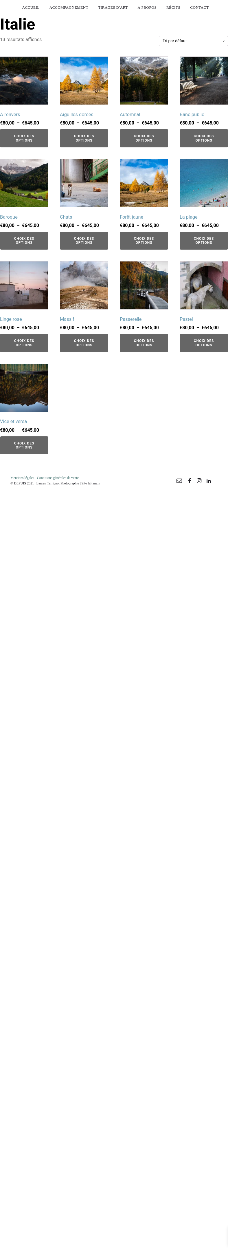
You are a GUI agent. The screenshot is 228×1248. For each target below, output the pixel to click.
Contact (199, 7)
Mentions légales (22, 478)
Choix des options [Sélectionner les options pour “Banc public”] (204, 138)
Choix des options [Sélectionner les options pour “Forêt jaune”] (144, 241)
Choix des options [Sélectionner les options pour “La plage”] (204, 241)
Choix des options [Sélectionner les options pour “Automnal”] (144, 138)
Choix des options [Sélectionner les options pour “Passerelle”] (144, 343)
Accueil (31, 7)
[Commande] (193, 41)
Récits (173, 7)
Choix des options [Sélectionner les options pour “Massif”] (84, 343)
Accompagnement (69, 7)
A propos (147, 7)
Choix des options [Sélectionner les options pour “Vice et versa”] (24, 445)
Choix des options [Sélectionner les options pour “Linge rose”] (24, 343)
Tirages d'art (113, 7)
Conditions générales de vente (58, 478)
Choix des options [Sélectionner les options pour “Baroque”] (24, 241)
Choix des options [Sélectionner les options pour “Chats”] (84, 241)
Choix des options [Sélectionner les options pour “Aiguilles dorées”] (84, 138)
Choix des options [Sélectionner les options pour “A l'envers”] (24, 138)
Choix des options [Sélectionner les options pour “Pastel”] (204, 343)
